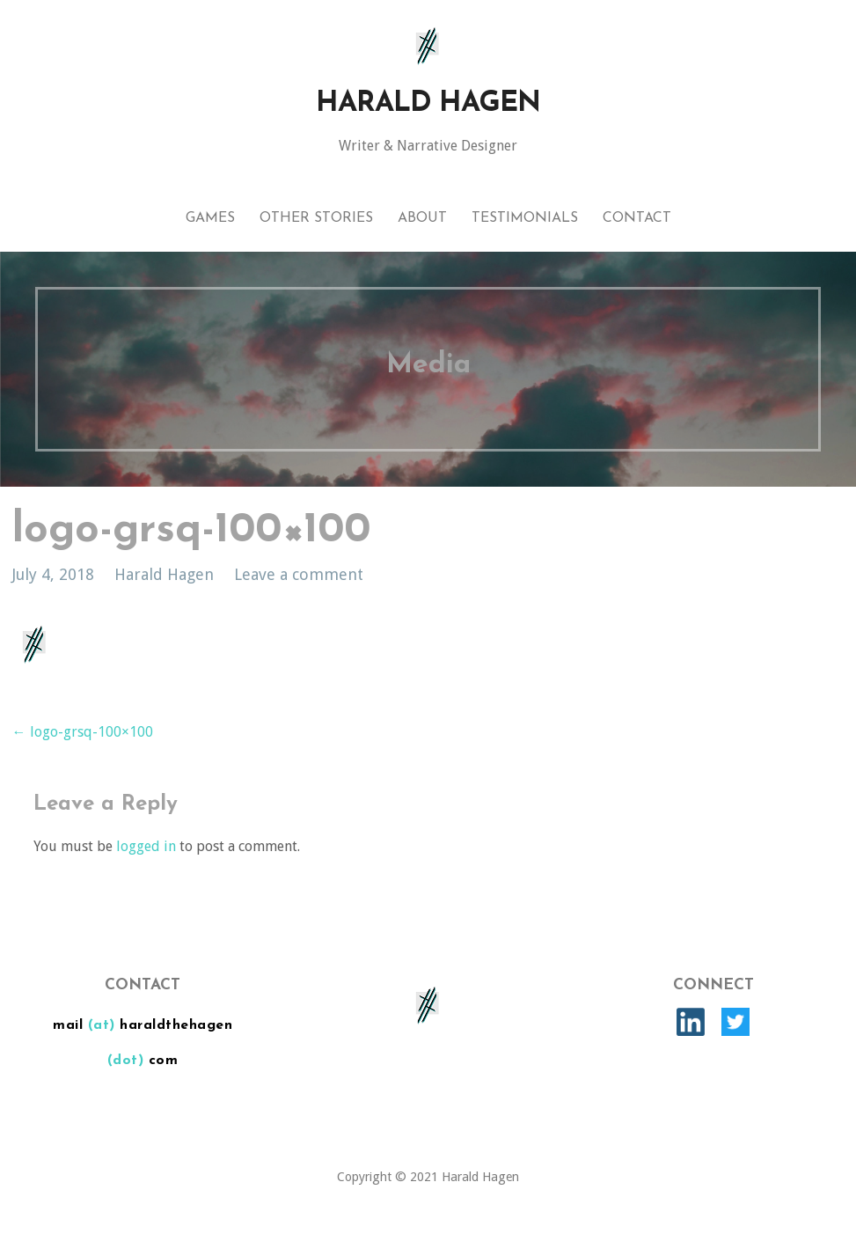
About (422, 218)
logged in (146, 846)
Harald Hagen (428, 104)
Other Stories (316, 218)
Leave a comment (298, 574)
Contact (637, 218)
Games (210, 218)
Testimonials (525, 218)
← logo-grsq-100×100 (82, 731)
